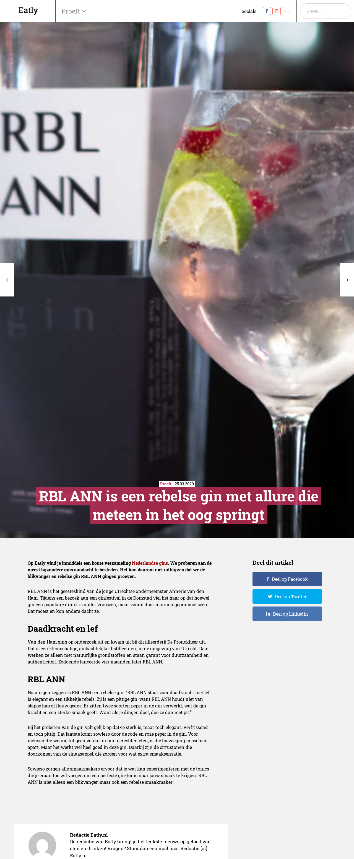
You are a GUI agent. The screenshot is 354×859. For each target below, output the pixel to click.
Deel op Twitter (291, 596)
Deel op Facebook (290, 579)
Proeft (71, 11)
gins (163, 563)
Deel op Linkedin (290, 614)
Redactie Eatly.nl (89, 835)
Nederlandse (145, 563)
